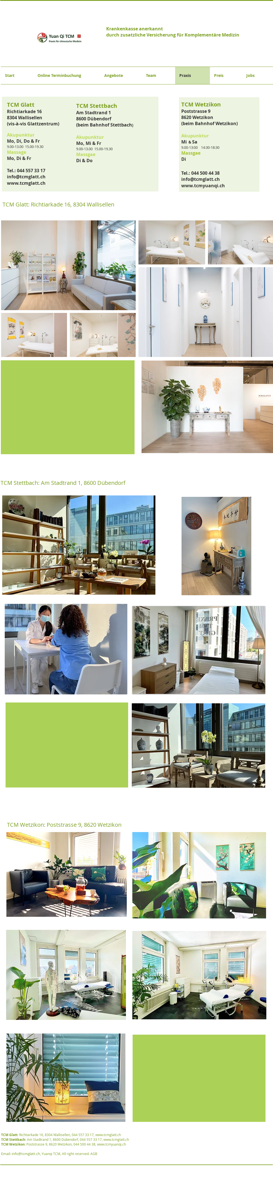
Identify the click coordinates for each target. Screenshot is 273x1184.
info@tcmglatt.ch (26, 177)
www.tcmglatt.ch (26, 183)
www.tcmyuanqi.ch (203, 186)
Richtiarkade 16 (25, 111)
